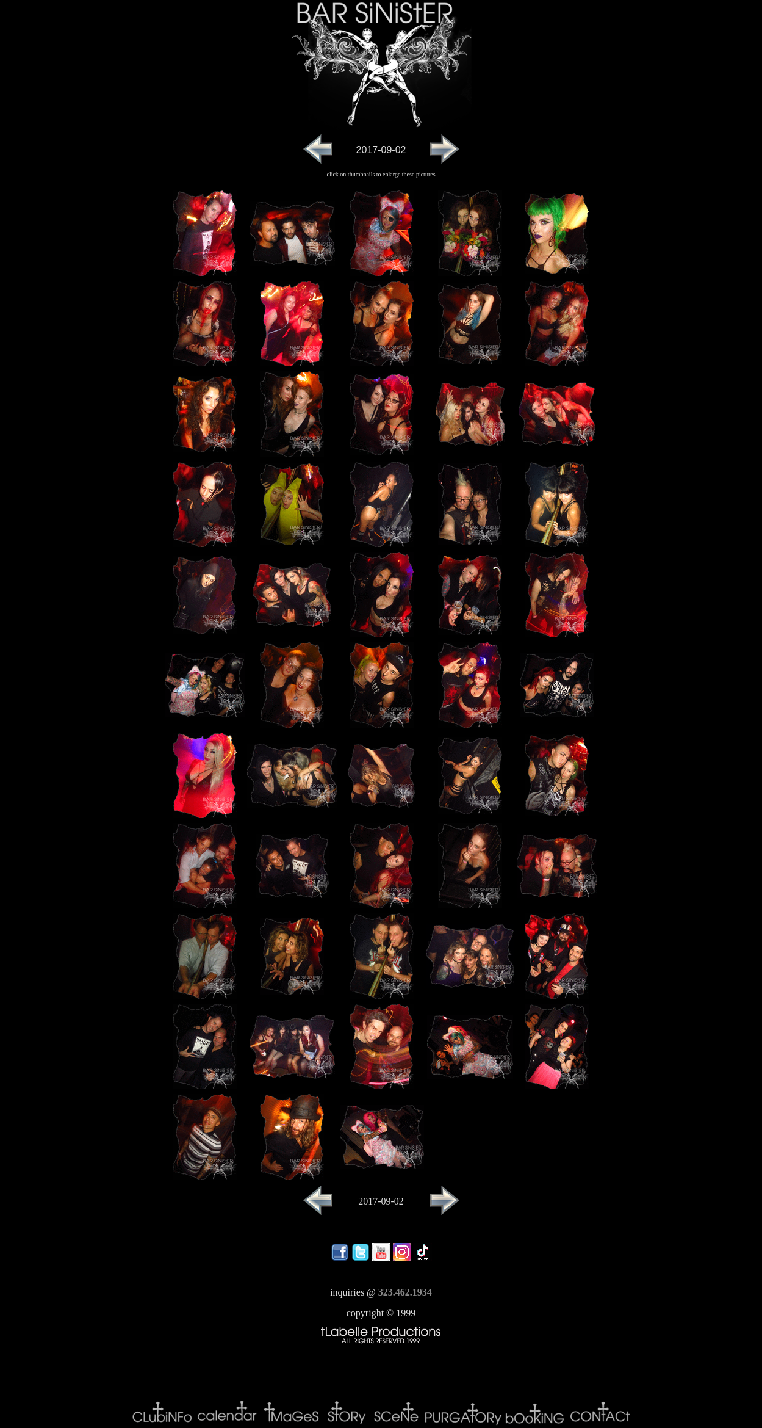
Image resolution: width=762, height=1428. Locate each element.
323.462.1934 (405, 1292)
